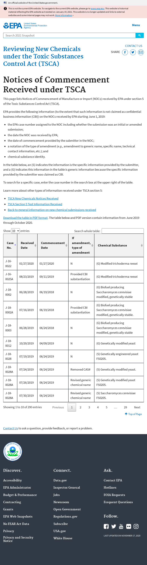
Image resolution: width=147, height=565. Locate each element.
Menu (136, 25)
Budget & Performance (20, 495)
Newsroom (61, 502)
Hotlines (110, 488)
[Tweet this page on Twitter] (133, 52)
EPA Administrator (17, 488)
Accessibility (12, 480)
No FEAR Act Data (16, 524)
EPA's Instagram (136, 526)
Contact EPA (113, 480)
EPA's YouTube (121, 526)
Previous (58, 407)
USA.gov (59, 531)
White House (62, 538)
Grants (8, 509)
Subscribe (60, 524)
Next (137, 407)
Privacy (8, 531)
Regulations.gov (65, 516)
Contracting (12, 502)
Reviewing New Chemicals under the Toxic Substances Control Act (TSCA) (43, 57)
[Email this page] (141, 52)
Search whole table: (109, 231)
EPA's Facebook (106, 526)
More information (63, 15)
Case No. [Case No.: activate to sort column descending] (10, 245)
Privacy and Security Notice (18, 539)
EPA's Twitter (113, 526)
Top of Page (135, 414)
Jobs (56, 495)
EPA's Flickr (128, 526)
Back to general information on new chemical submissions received (52, 210)
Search (139, 35)
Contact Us (133, 46)
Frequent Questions (118, 502)
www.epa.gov (97, 8)
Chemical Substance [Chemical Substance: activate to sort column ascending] (112, 245)
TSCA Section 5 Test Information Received (35, 204)
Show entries (16, 230)
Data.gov (60, 480)
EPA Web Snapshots (17, 516)
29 (125, 407)
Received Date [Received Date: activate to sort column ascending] (27, 245)
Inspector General (66, 488)
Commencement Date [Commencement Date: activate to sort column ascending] (53, 245)
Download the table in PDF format (25, 218)
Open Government (67, 509)
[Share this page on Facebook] (125, 52)
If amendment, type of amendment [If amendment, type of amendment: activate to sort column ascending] (81, 245)
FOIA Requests (114, 495)
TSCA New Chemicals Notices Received (33, 198)
